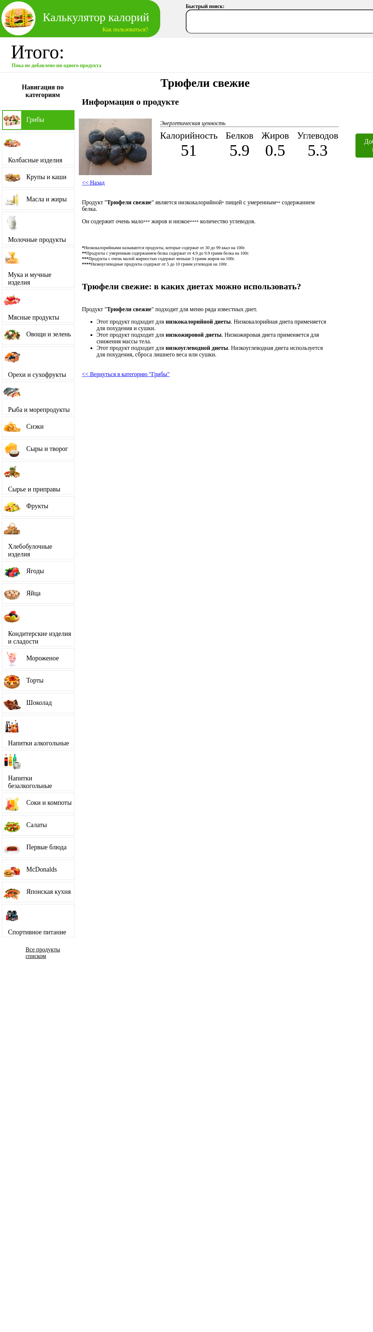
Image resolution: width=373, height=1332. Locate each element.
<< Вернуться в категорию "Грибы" (125, 374)
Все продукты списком (43, 952)
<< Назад (93, 182)
